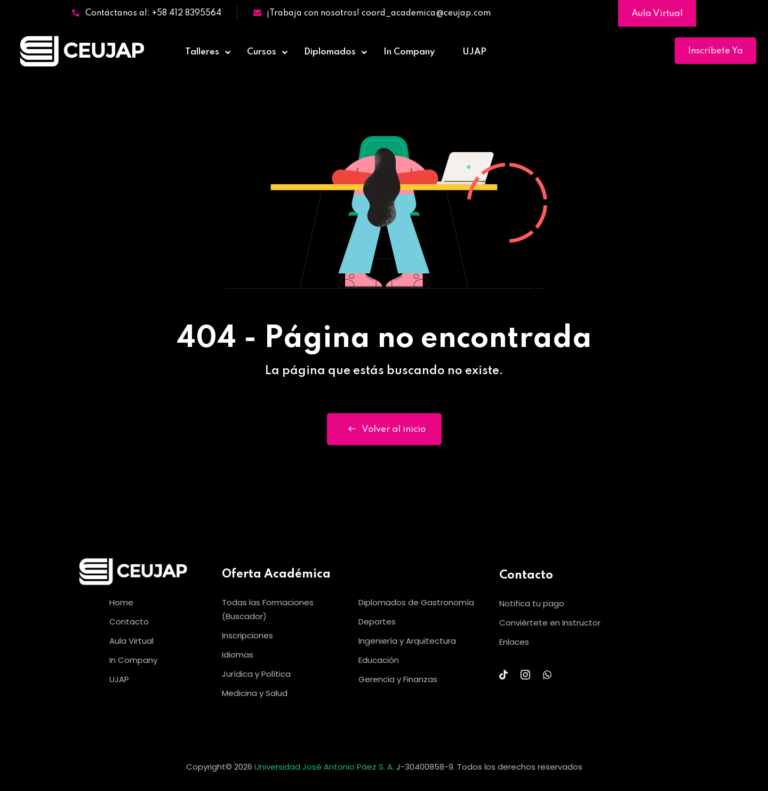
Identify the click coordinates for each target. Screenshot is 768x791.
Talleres (202, 52)
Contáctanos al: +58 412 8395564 (146, 13)
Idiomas (237, 654)
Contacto (129, 621)
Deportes (377, 621)
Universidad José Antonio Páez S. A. (325, 766)
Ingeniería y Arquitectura (407, 640)
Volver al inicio (384, 429)
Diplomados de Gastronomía (416, 602)
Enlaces (514, 641)
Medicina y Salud (254, 693)
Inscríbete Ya (715, 51)
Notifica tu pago (531, 603)
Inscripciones (247, 635)
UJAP (474, 52)
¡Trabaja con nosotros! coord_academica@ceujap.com (372, 13)
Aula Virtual (657, 13)
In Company (409, 52)
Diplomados (330, 52)
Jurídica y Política (256, 673)
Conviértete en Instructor (550, 622)
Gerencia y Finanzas (397, 679)
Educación (378, 660)
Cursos (261, 52)
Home (121, 602)
